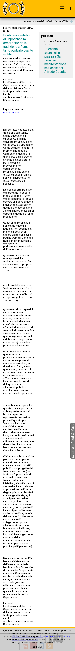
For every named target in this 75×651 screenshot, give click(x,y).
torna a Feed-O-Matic (72, 441)
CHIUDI (37, 646)
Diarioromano (11, 112)
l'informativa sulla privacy (55, 636)
